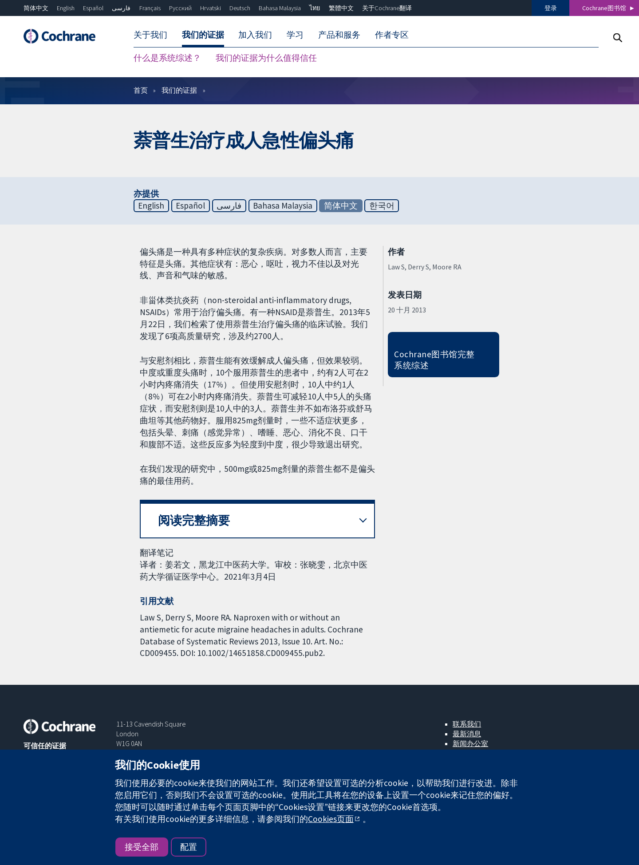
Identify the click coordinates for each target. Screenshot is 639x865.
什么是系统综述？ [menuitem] (167, 57)
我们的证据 (179, 90)
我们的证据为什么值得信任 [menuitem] (266, 57)
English (66, 8)
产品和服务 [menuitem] (339, 34)
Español (93, 8)
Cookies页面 (331, 819)
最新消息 (467, 733)
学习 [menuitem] (295, 34)
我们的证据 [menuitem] (203, 34)
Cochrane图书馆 (604, 8)
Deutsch (239, 8)
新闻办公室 (470, 743)
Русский (180, 8)
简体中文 (36, 8)
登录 (550, 8)
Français (150, 8)
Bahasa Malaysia (280, 8)
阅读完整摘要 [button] (194, 520)
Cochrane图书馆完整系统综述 (434, 360)
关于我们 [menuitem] (150, 34)
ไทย (314, 8)
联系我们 (467, 723)
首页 (141, 90)
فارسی (121, 8)
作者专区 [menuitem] (392, 34)
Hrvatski (210, 8)
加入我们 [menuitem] (255, 34)
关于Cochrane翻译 (387, 8)
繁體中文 (341, 8)
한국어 (381, 205)
